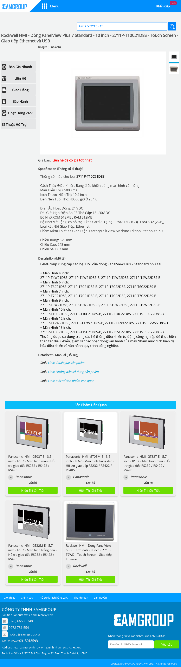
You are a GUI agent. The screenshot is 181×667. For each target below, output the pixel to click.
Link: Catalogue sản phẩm (66, 362)
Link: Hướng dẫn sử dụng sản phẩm (73, 372)
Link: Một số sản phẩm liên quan (71, 381)
